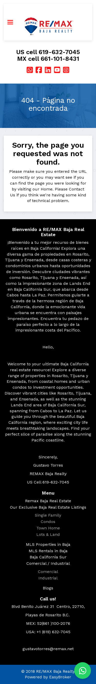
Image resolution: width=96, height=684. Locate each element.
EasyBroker (60, 677)
